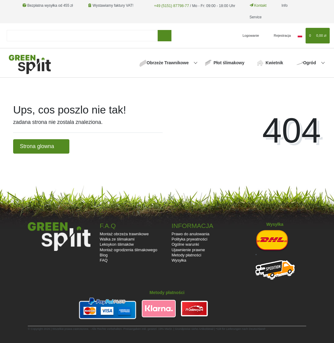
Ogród (310, 62)
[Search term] (82, 35)
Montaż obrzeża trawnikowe (124, 234)
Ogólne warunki (185, 244)
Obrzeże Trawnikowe (168, 62)
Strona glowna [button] (41, 146)
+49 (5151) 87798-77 (171, 5)
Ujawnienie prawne (188, 250)
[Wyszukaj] (164, 35)
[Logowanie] (248, 35)
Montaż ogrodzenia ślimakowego (128, 250)
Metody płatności (186, 255)
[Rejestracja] (278, 35)
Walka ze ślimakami (117, 239)
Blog (104, 255)
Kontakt (256, 5)
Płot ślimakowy (229, 62)
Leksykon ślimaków (117, 244)
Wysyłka (179, 260)
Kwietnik (274, 62)
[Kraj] (300, 35)
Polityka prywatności (189, 239)
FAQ (104, 260)
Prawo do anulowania (191, 234)
